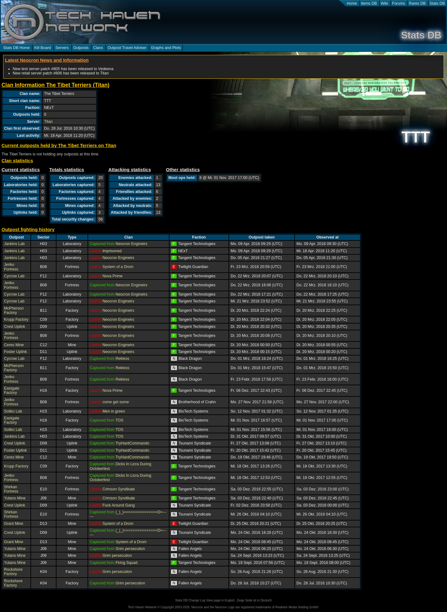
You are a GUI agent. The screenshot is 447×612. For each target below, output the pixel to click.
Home (352, 3)
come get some (115, 402)
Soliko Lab (13, 411)
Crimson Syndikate (118, 489)
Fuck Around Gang (118, 505)
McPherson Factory (14, 310)
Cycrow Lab (14, 276)
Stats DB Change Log (190, 600)
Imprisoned (112, 251)
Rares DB (417, 3)
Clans (98, 48)
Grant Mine (13, 523)
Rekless (122, 358)
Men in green (113, 411)
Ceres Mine (14, 345)
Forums (398, 3)
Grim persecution (130, 549)
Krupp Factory (16, 319)
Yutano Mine (14, 498)
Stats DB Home (16, 48)
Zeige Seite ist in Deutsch (254, 600)
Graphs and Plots (166, 48)
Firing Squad (126, 563)
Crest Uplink (14, 326)
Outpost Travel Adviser (126, 48)
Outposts (81, 48)
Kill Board (42, 48)
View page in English (220, 600)
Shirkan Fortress (11, 489)
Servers (62, 48)
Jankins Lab (14, 244)
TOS (119, 420)
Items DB (369, 3)
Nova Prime (112, 276)
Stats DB (437, 3)
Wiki (384, 3)
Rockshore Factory (13, 571)
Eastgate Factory (11, 390)
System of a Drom (117, 267)
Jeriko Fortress (11, 266)
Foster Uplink (15, 352)
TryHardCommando (132, 443)
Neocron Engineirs (131, 244)
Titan (48, 121)
